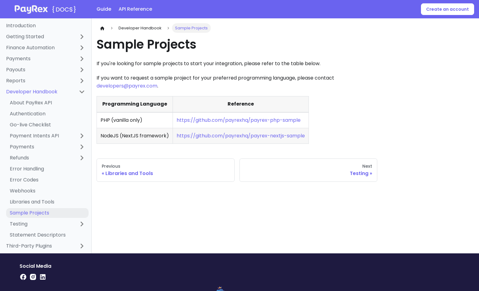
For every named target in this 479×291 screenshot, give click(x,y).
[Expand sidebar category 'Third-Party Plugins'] (82, 246)
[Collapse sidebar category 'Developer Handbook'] (82, 92)
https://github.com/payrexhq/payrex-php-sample (239, 120)
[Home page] (102, 28)
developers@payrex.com (127, 85)
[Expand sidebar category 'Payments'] (82, 59)
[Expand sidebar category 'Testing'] (82, 224)
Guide (104, 9)
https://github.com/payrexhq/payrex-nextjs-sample (241, 135)
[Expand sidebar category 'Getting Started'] (82, 37)
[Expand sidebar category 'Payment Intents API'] (82, 136)
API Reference (135, 9)
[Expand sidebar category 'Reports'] (82, 81)
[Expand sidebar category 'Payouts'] (82, 70)
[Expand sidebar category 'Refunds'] (82, 158)
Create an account (447, 9)
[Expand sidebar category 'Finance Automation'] (82, 48)
